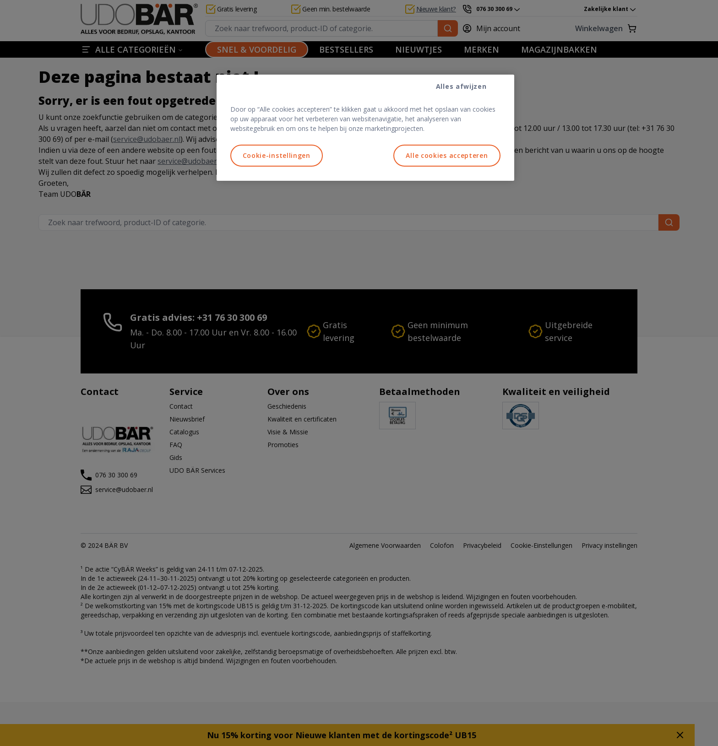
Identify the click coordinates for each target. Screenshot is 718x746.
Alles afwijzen (461, 86)
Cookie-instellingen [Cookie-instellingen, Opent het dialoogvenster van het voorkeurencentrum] (276, 155)
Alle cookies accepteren (447, 155)
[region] (365, 128)
